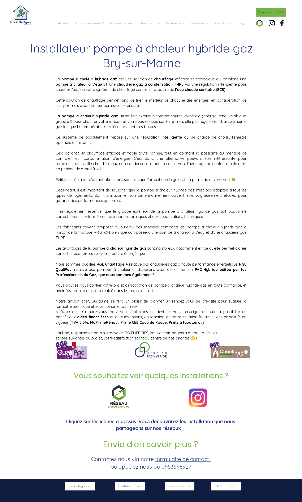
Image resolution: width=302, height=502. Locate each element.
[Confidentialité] (130, 486)
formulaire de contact (183, 459)
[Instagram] (272, 23)
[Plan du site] (226, 486)
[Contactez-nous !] (271, 12)
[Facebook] (282, 23)
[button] (121, 23)
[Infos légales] (80, 486)
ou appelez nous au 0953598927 (151, 466)
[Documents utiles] (179, 486)
